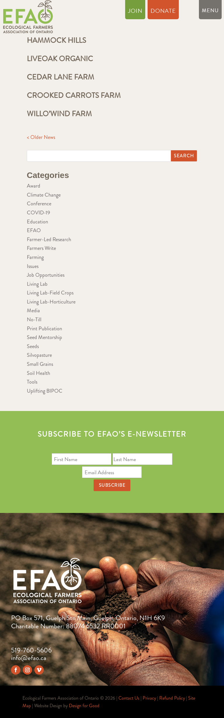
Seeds (33, 346)
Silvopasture (39, 355)
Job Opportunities (45, 275)
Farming (35, 257)
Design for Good (84, 705)
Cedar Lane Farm (60, 77)
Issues (32, 266)
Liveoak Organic (60, 59)
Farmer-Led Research (49, 239)
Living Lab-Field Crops (50, 293)
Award (33, 186)
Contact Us (128, 698)
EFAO (34, 230)
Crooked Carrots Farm (74, 95)
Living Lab (37, 284)
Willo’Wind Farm (59, 114)
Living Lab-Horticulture (51, 302)
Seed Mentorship (44, 337)
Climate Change (44, 195)
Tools (32, 382)
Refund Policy (172, 698)
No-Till (34, 319)
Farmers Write (41, 248)
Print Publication (44, 328)
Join (135, 12)
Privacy (149, 698)
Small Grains (40, 364)
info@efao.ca (28, 658)
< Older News (41, 137)
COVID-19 (38, 212)
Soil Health (38, 373)
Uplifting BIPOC (44, 391)
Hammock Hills (56, 40)
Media (33, 310)
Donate (163, 12)
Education (37, 221)
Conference (39, 203)
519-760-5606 (31, 650)
